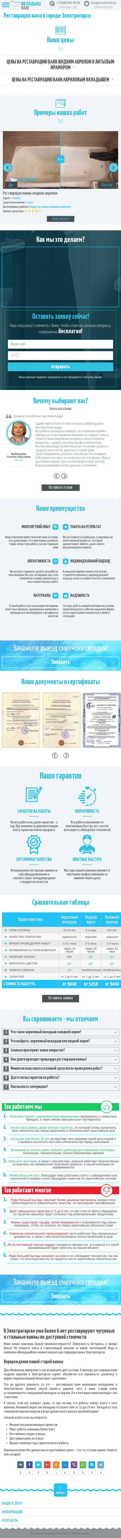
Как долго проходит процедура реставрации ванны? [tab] (45, 1059)
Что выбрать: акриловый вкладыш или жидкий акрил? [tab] (46, 1041)
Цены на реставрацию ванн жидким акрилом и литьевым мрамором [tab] (60, 64)
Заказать (60, 662)
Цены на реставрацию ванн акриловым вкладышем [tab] (60, 80)
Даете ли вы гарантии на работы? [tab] (31, 1078)
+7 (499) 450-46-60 (68, 3)
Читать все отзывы (61, 408)
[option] (60, 176)
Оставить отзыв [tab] (60, 487)
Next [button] (113, 167)
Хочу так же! (61, 219)
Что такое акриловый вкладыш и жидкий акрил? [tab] (42, 1032)
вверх (60, 1490)
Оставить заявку (60, 998)
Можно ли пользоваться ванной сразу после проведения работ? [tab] (53, 1069)
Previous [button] (7, 167)
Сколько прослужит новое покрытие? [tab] (34, 1050)
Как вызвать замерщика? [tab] (25, 1087)
